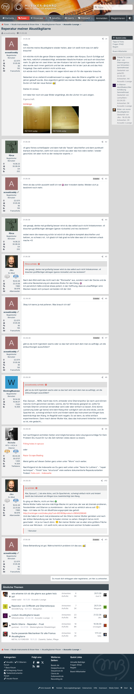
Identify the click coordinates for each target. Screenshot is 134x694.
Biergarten (37, 609)
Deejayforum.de (58, 668)
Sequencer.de (57, 671)
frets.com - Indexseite (41, 473)
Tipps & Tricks (118, 42)
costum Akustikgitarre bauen (26, 615)
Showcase (39, 18)
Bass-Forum (10, 667)
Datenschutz (87, 688)
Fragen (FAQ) (118, 44)
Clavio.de (55, 673)
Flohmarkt (85, 18)
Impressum (103, 688)
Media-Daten (114, 688)
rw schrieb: (30, 488)
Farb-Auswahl (44, 688)
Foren (23, 18)
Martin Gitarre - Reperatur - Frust (28, 624)
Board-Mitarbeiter (120, 51)
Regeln (115, 47)
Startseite (9, 18)
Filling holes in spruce (33, 443)
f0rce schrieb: (31, 264)
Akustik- (8, 662)
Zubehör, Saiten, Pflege (48, 639)
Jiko (99, 618)
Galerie (70, 18)
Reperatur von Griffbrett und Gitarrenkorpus (33, 605)
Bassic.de (55, 665)
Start (126, 688)
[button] (15, 18)
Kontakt (59, 688)
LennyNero (122, 98)
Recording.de (56, 679)
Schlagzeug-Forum (13, 670)
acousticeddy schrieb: (34, 385)
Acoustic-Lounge (38, 599)
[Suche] (113, 7)
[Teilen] (103, 39)
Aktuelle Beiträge (77, 662)
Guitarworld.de (57, 676)
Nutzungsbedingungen (72, 688)
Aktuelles (56, 18)
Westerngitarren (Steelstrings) (42, 627)
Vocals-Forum (11, 678)
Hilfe (95, 688)
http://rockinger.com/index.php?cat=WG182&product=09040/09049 (54, 513)
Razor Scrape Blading (33, 455)
